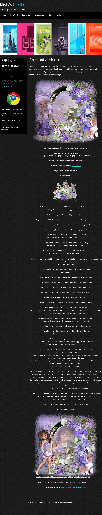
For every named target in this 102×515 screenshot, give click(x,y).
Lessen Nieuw (40, 15)
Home (4, 15)
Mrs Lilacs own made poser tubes (73, 487)
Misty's (14, 4)
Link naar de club (6, 86)
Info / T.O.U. (14, 15)
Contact (59, 15)
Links (51, 15)
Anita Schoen (76, 166)
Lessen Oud (27, 15)
